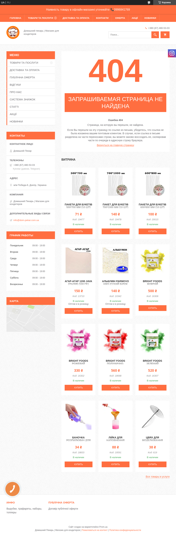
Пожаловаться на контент (94, 530)
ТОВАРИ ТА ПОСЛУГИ (40, 18)
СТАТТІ (14, 106)
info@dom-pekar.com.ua (26, 220)
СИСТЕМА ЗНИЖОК (22, 99)
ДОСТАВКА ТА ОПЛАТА (75, 18)
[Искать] (155, 34)
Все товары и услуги (158, 476)
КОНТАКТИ (102, 18)
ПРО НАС (16, 92)
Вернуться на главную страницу (115, 145)
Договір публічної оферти (63, 508)
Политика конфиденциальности (125, 530)
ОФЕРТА (120, 18)
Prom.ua (103, 527)
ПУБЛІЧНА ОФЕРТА (22, 77)
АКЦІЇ (135, 18)
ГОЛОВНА (15, 18)
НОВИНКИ (150, 18)
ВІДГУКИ (15, 84)
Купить (78, 231)
